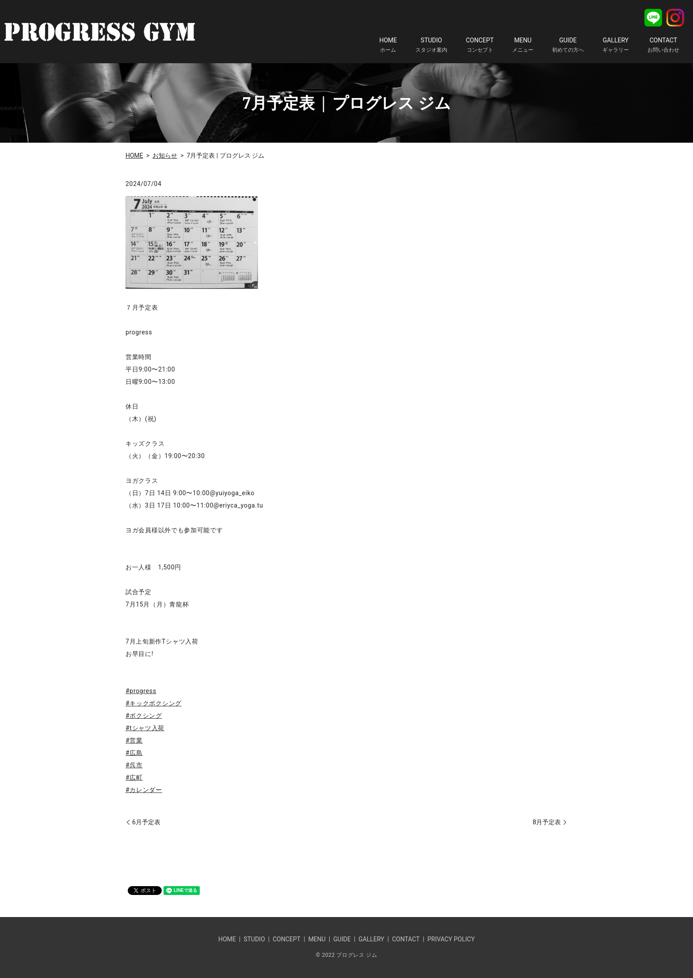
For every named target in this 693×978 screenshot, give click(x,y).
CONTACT (663, 45)
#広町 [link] (134, 777)
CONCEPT (480, 45)
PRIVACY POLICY (451, 939)
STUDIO (431, 45)
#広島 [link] (134, 752)
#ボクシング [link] (144, 715)
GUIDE (568, 45)
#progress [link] (141, 690)
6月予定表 (146, 822)
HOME (388, 45)
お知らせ (164, 155)
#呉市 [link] (134, 765)
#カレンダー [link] (144, 789)
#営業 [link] (134, 740)
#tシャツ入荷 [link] (145, 728)
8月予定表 (547, 822)
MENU (522, 45)
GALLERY (615, 45)
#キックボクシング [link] (154, 703)
